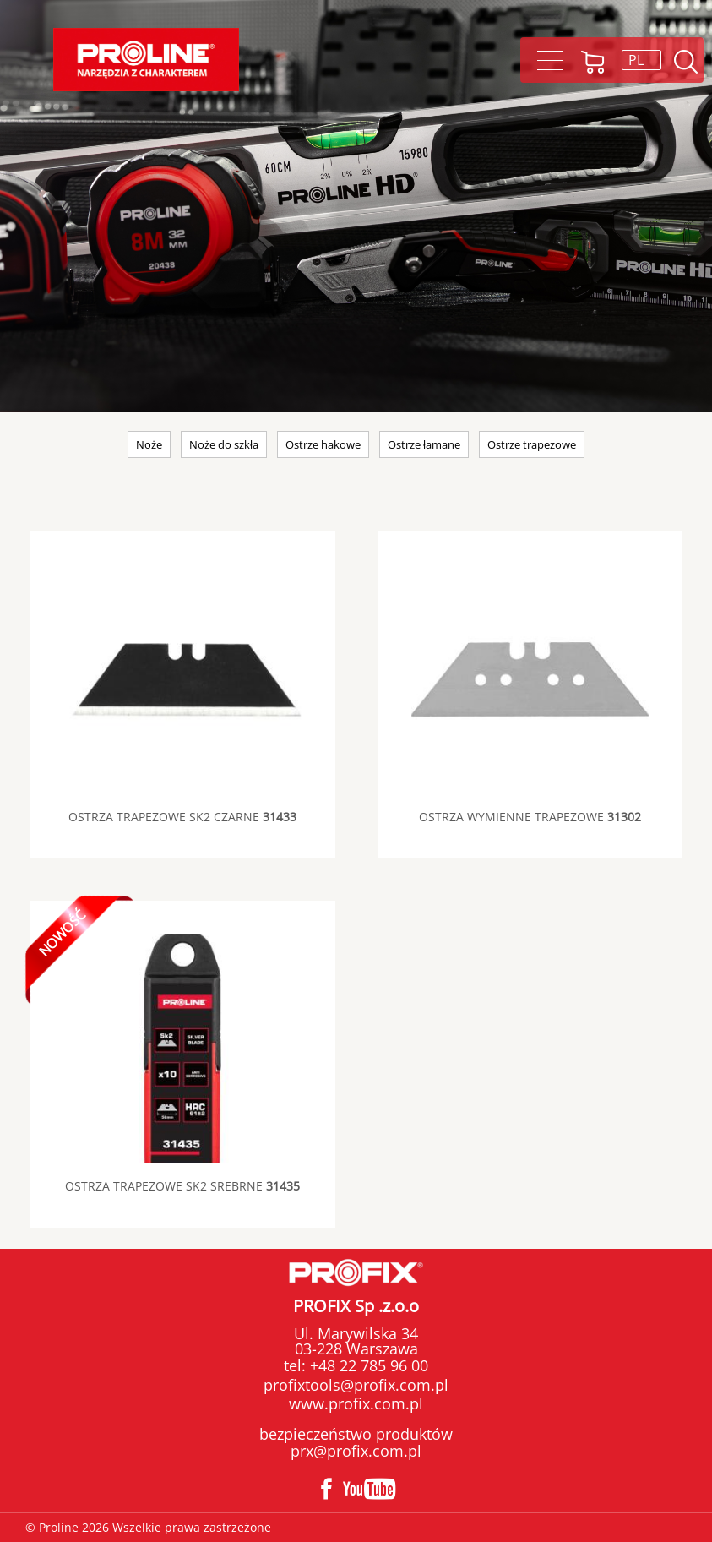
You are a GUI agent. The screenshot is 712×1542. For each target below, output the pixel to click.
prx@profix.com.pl (356, 1451)
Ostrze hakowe (323, 444)
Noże (149, 444)
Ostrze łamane (424, 444)
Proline (146, 59)
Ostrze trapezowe (531, 444)
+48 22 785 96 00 (367, 1365)
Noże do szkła (223, 444)
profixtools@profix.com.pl (356, 1385)
